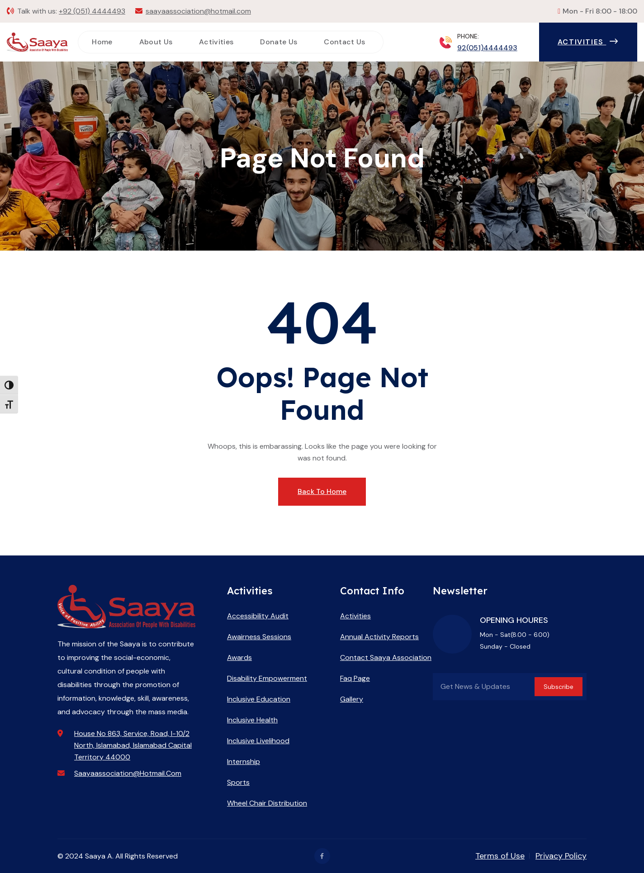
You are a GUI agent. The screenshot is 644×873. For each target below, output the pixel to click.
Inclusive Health (252, 720)
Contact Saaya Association (385, 657)
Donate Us (278, 42)
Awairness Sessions (259, 636)
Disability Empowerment (267, 678)
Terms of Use (500, 855)
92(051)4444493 (487, 47)
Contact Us (344, 42)
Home (102, 42)
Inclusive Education (258, 699)
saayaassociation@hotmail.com (198, 11)
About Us (156, 42)
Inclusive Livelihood (258, 740)
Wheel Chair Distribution (267, 803)
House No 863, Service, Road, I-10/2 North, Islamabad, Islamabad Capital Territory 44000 (133, 745)
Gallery (351, 699)
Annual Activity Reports (379, 636)
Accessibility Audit (258, 616)
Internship (243, 761)
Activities (216, 42)
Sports (238, 782)
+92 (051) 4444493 (92, 11)
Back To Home (322, 491)
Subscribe (558, 687)
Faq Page (355, 678)
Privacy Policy (561, 855)
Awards (239, 657)
